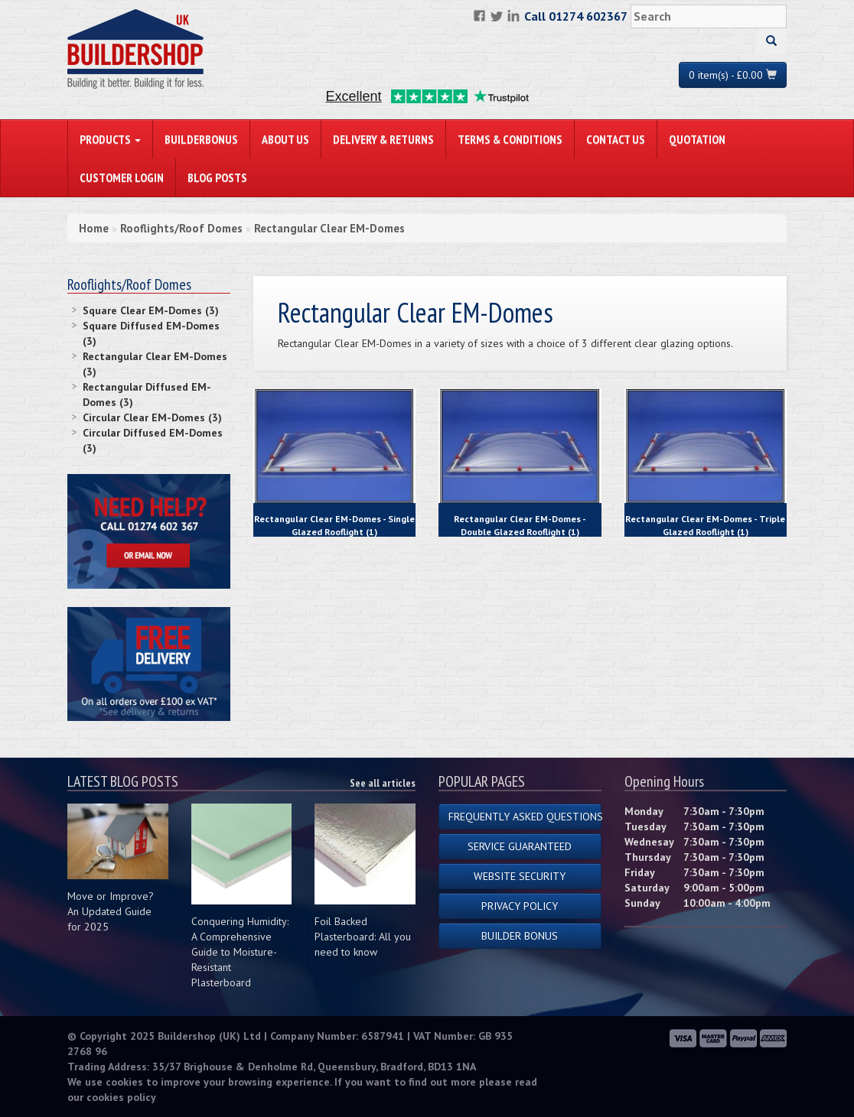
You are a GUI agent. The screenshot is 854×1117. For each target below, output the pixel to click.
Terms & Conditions (510, 139)
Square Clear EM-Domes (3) (151, 310)
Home (94, 228)
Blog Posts (217, 177)
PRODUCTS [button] (110, 139)
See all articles (383, 783)
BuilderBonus (201, 139)
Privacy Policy (519, 906)
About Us (285, 139)
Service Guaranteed (520, 846)
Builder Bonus (519, 936)
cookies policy (121, 1097)
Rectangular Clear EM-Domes (329, 228)
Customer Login (122, 177)
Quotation (697, 139)
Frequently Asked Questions (524, 816)
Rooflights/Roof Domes (181, 228)
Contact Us (615, 139)
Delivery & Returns (383, 139)
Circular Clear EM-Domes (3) (152, 417)
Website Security (520, 876)
